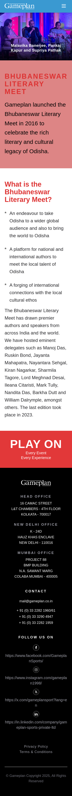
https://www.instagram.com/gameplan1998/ (36, 680)
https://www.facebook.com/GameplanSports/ (36, 658)
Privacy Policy (36, 746)
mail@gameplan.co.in (36, 601)
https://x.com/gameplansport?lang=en (36, 702)
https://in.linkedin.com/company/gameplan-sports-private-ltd (36, 725)
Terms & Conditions (35, 752)
